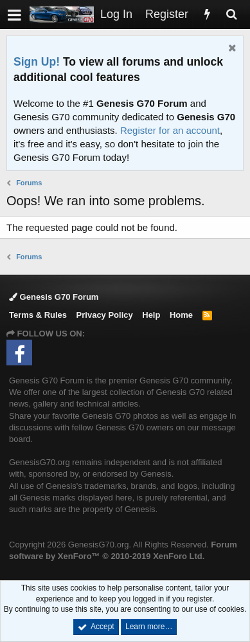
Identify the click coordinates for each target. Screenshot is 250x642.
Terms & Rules (38, 315)
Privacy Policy (104, 315)
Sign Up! (36, 61)
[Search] (231, 14)
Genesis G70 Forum (53, 297)
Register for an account (170, 130)
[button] (14, 14)
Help (151, 315)
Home (181, 315)
